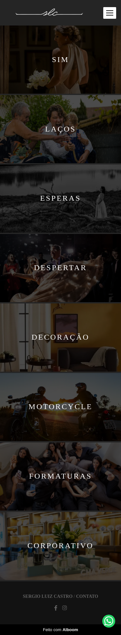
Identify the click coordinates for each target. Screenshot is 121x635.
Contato (87, 596)
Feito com (60, 629)
